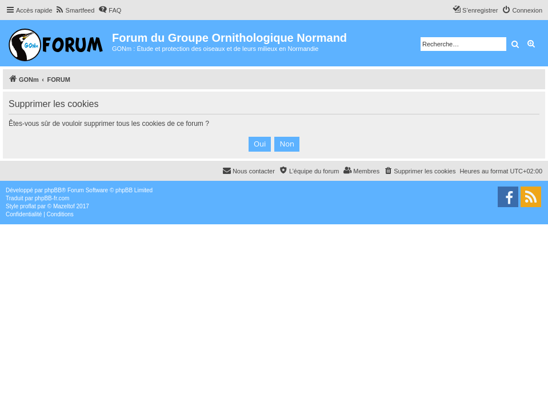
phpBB (53, 190)
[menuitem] (75, 10)
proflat (28, 206)
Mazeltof (64, 206)
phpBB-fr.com (52, 198)
